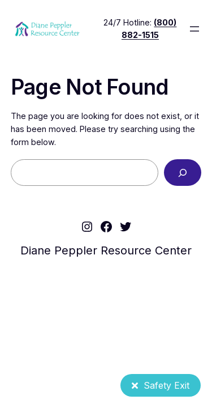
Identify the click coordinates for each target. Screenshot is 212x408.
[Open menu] (194, 29)
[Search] (182, 172)
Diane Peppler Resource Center (106, 250)
